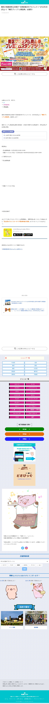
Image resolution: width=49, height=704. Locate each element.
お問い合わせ (20, 699)
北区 (35, 362)
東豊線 (24, 439)
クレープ (32, 392)
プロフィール (12, 699)
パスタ (17, 417)
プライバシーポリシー (39, 699)
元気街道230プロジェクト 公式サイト (12, 249)
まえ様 (2, 581)
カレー (17, 406)
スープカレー (32, 406)
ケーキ (33, 384)
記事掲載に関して (28, 699)
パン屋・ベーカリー (17, 410)
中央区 (13, 362)
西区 (35, 365)
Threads (5, 106)
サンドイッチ (17, 414)
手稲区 (36, 374)
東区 (13, 365)
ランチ (17, 399)
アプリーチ (21, 231)
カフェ (33, 395)
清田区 (13, 374)
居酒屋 (19, 566)
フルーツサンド (33, 414)
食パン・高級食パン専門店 (33, 410)
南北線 (24, 429)
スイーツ (17, 384)
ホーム (6, 699)
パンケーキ (17, 395)
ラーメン (32, 403)
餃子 (33, 417)
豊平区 (36, 371)
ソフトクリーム (33, 388)
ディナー (17, 403)
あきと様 (27, 581)
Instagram (6, 104)
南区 (13, 368)
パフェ (17, 392)
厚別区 (13, 371)
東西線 (24, 434)
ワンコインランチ (33, 399)
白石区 (36, 368)
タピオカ (17, 388)
